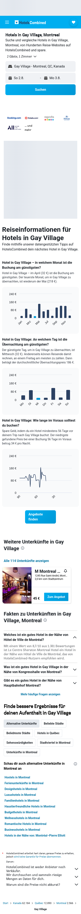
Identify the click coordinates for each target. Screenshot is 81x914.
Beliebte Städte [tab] (54, 723)
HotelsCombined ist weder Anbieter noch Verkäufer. (42, 869)
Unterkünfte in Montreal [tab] (21, 752)
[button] (7, 22)
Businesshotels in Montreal (22, 829)
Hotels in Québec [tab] (48, 733)
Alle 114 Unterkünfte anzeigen (26, 561)
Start (5, 903)
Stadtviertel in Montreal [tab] (55, 742)
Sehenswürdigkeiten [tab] (19, 742)
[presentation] (22, 548)
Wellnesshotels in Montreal (22, 818)
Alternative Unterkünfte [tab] (21, 723)
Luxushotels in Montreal (20, 794)
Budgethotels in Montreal (21, 812)
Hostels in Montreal (17, 777)
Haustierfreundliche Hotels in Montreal (30, 806)
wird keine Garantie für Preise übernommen (37, 856)
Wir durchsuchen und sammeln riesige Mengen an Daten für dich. (42, 877)
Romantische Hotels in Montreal (25, 824)
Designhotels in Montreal (21, 789)
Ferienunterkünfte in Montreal (24, 783)
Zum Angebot (56, 597)
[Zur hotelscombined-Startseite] (30, 22)
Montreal (61, 903)
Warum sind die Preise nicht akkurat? (42, 884)
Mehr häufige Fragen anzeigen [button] (40, 694)
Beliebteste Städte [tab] (18, 733)
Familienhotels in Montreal (22, 800)
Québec (39, 903)
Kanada (17, 903)
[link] (40, 517)
